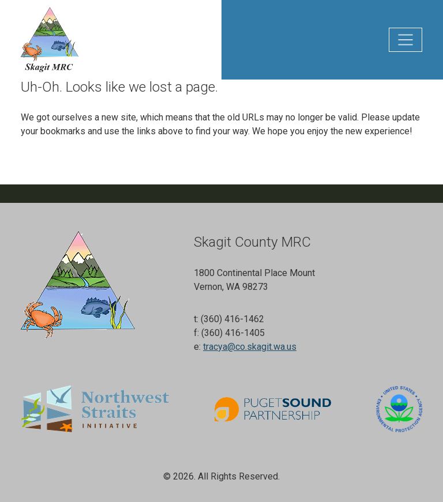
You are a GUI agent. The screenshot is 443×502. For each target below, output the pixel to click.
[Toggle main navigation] (405, 40)
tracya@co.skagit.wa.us (249, 346)
